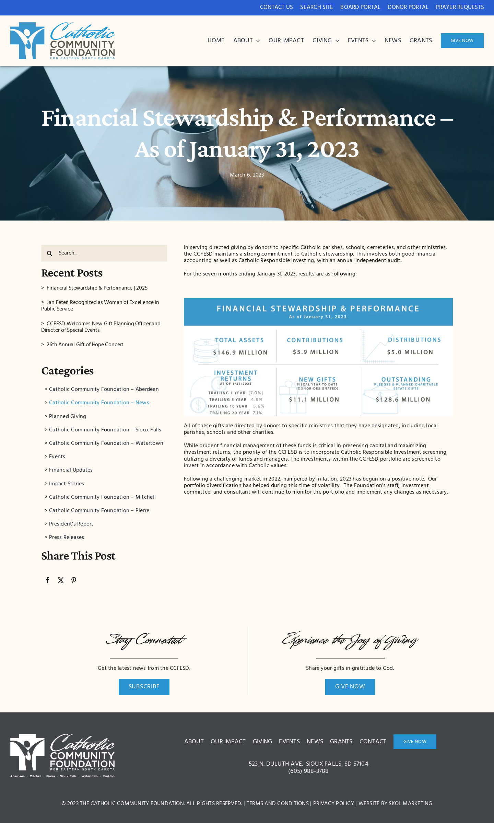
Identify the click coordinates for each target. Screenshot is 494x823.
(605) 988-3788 (308, 771)
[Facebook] (47, 580)
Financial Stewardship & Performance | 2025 (97, 288)
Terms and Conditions (278, 803)
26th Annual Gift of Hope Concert (85, 344)
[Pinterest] (73, 580)
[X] (60, 580)
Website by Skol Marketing (395, 803)
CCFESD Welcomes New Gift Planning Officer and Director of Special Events (101, 327)
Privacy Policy (333, 803)
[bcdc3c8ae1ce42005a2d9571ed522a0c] (62, 25)
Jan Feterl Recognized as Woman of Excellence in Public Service (100, 306)
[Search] (49, 253)
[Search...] (104, 253)
